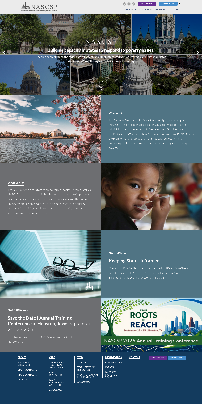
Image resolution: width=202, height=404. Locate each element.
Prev (4, 52)
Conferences (113, 362)
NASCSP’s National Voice (111, 375)
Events (109, 367)
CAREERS (23, 379)
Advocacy (55, 389)
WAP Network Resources (86, 368)
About (127, 9)
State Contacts (27, 374)
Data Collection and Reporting (58, 382)
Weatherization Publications (87, 376)
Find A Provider (158, 358)
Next (197, 52)
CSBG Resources (56, 373)
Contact (177, 9)
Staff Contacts (27, 369)
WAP (147, 9)
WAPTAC (82, 362)
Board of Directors (24, 363)
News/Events (161, 9)
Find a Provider (147, 3)
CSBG (137, 9)
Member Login (168, 3)
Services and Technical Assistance (57, 365)
